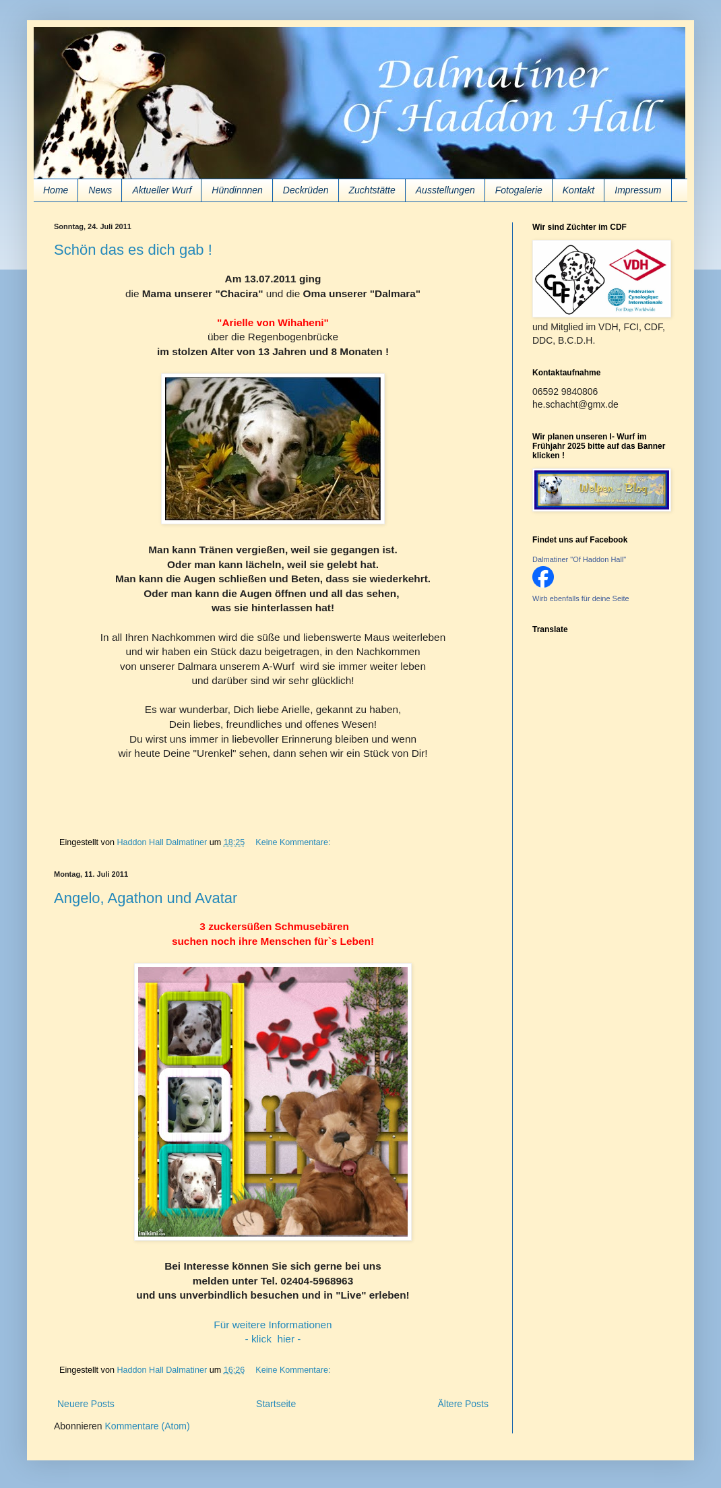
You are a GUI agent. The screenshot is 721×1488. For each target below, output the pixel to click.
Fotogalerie (518, 190)
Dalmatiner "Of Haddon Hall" (579, 559)
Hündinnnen (237, 190)
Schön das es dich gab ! (133, 249)
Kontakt (578, 190)
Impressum (638, 190)
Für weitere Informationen (273, 1324)
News (100, 190)
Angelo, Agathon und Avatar (145, 898)
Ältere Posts (463, 1403)
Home (55, 190)
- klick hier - (273, 1338)
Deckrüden (306, 190)
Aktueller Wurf (161, 190)
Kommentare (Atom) (147, 1426)
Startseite (276, 1403)
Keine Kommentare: (294, 842)
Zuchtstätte (372, 190)
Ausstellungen (445, 190)
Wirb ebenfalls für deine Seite (580, 598)
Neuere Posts (86, 1403)
